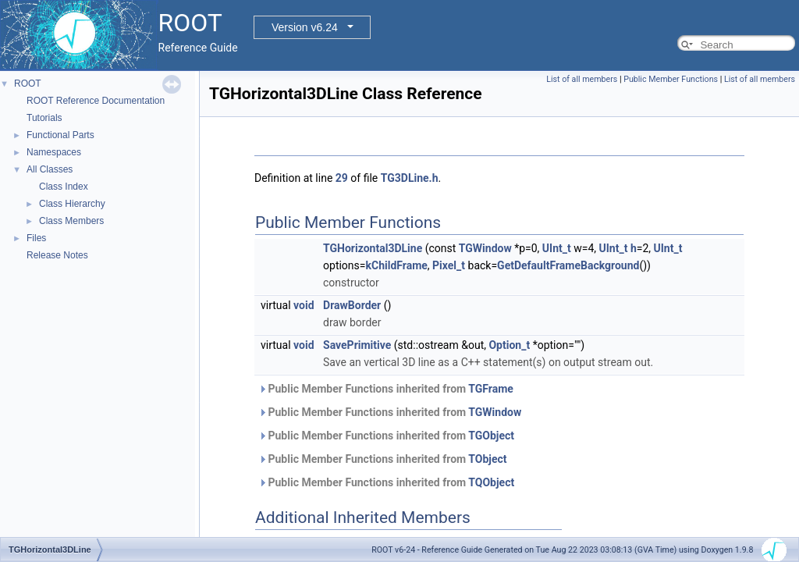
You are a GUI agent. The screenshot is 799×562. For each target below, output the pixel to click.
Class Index (63, 186)
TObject (487, 459)
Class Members (71, 220)
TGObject (491, 435)
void (303, 305)
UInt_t (556, 248)
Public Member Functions (670, 79)
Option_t (509, 345)
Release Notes (57, 255)
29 (342, 178)
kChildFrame (397, 265)
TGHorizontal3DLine (372, 248)
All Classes (50, 169)
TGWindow (485, 248)
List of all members (581, 79)
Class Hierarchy (72, 203)
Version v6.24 (305, 27)
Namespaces (54, 152)
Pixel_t (448, 265)
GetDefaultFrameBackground (568, 265)
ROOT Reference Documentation (96, 100)
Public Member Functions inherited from (385, 388)
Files (36, 238)
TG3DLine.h (410, 178)
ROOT (27, 83)
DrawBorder (352, 305)
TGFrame (490, 388)
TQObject (491, 482)
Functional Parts (60, 135)
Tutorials (44, 117)
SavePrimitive (357, 345)
